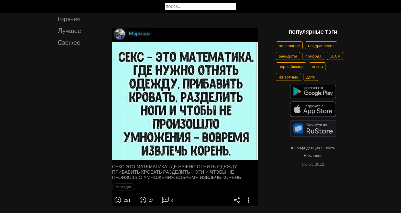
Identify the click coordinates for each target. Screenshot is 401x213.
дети (310, 76)
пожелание (289, 45)
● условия (313, 155)
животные (288, 76)
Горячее (69, 19)
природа (313, 55)
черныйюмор (291, 66)
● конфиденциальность (313, 147)
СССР (335, 55)
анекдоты (288, 55)
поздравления (321, 45)
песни (317, 66)
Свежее (69, 42)
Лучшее (69, 30)
